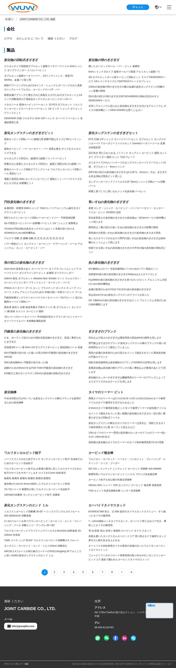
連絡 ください (56, 38)
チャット (137, 7)
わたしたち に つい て (29, 38)
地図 (26, 664)
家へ (9, 19)
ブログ (73, 38)
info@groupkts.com (20, 626)
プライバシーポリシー (13, 664)
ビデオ (8, 38)
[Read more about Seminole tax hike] (122, 572)
